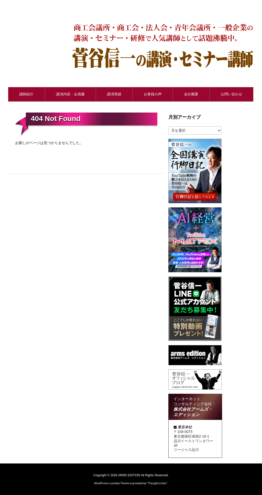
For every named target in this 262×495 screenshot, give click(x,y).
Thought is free (157, 483)
